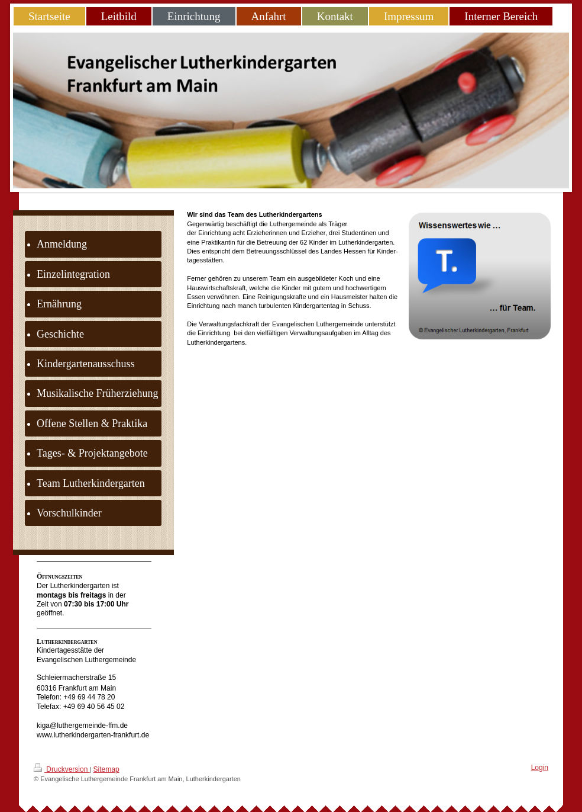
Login (539, 767)
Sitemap (106, 769)
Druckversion (62, 768)
